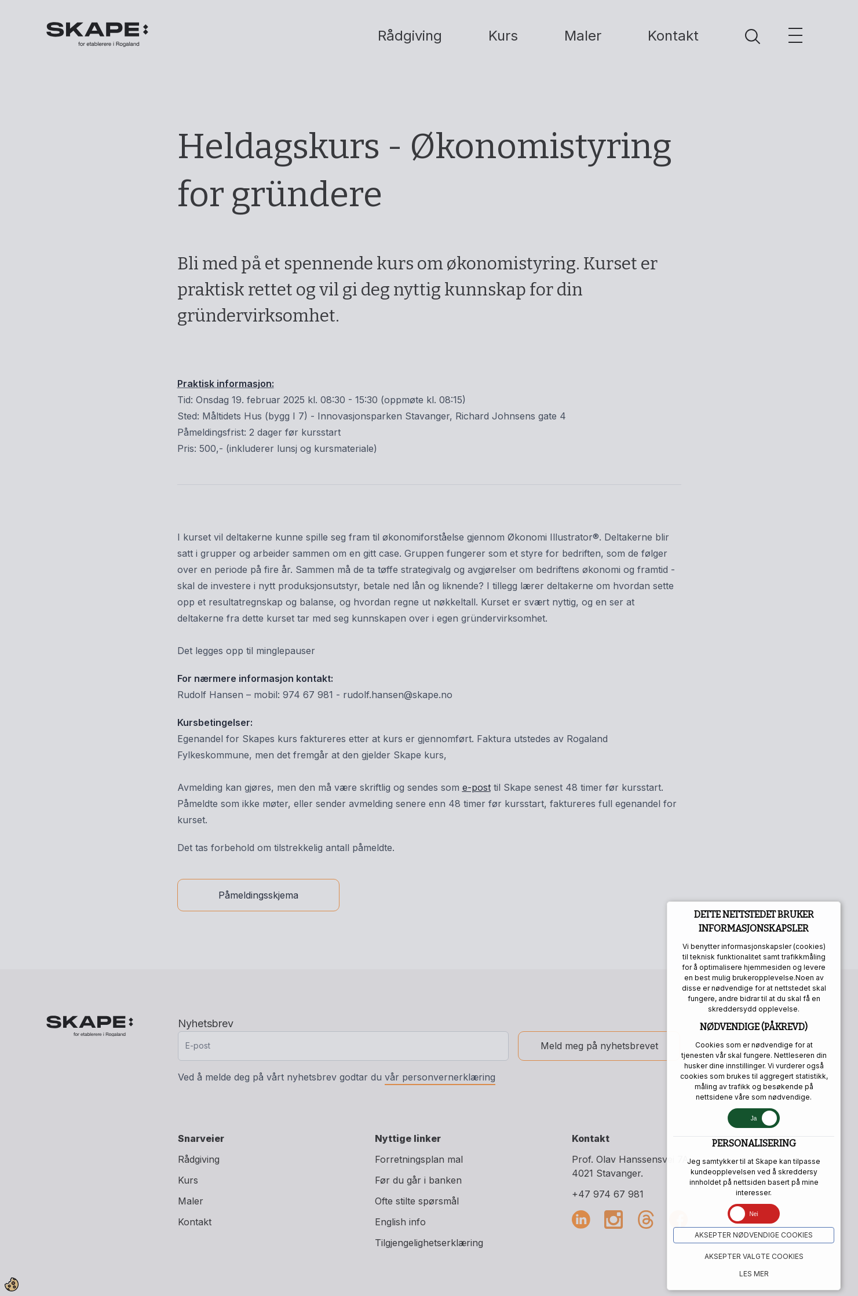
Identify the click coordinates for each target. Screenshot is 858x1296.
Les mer (754, 1273)
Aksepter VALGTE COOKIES (754, 1256)
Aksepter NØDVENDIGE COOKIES (754, 1235)
